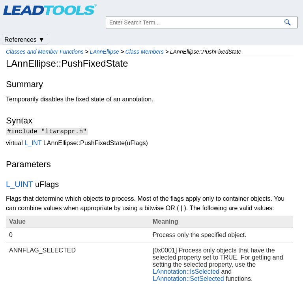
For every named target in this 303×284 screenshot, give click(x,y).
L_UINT (19, 185)
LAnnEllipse (104, 52)
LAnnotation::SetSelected (188, 280)
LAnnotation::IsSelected (186, 272)
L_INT (32, 144)
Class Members (144, 52)
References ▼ (24, 39)
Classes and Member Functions (45, 52)
